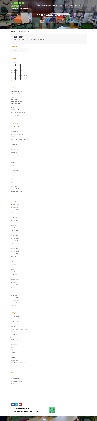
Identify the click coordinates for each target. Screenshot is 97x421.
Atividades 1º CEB (15, 131)
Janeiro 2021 (14, 295)
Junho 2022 (13, 264)
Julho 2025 (13, 212)
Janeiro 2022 (14, 274)
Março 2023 (14, 246)
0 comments (34, 39)
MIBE (12, 160)
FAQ (38, 7)
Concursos (13, 142)
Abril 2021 (13, 290)
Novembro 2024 (15, 220)
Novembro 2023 (15, 238)
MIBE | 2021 (18, 37)
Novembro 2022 (15, 254)
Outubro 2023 (14, 241)
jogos (12, 147)
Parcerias (13, 168)
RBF (76, 5)
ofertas (12, 165)
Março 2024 (14, 228)
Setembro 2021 (14, 285)
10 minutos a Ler (15, 126)
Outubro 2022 (14, 256)
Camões (13, 137)
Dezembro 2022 (15, 251)
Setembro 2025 (15, 210)
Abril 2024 (13, 225)
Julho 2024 (13, 223)
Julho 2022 (13, 261)
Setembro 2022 (15, 259)
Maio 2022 (13, 266)
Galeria (81, 5)
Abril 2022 (13, 269)
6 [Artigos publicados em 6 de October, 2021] (16, 70)
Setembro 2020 (15, 303)
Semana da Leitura (43, 39)
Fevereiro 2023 (14, 248)
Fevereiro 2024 (14, 230)
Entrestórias (14, 144)
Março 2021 (13, 292)
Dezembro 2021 (15, 277)
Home (48, 19)
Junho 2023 (13, 243)
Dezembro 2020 (15, 298)
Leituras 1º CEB (14, 149)
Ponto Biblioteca (15, 170)
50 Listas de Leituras (16, 108)
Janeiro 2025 (14, 217)
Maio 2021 (13, 287)
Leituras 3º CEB (14, 155)
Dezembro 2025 (15, 204)
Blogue (60, 5)
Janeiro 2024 (14, 233)
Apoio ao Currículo (46, 5)
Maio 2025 (13, 215)
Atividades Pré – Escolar (17, 134)
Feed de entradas (15, 189)
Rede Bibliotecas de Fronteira (18, 173)
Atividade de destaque (16, 129)
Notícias (13, 162)
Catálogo (54, 5)
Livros (12, 157)
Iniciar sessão (14, 186)
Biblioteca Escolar (18, 4)
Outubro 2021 (14, 282)
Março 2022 (14, 272)
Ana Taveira (25, 39)
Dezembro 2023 (15, 235)
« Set (12, 80)
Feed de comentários (16, 191)
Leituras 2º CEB (14, 152)
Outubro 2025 (14, 207)
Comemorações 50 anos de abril (19, 139)
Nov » (15, 80)
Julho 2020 (13, 305)
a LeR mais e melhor (69, 5)
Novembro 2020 (15, 300)
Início (38, 5)
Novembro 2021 (15, 279)
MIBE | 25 (13, 97)
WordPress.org (14, 194)
